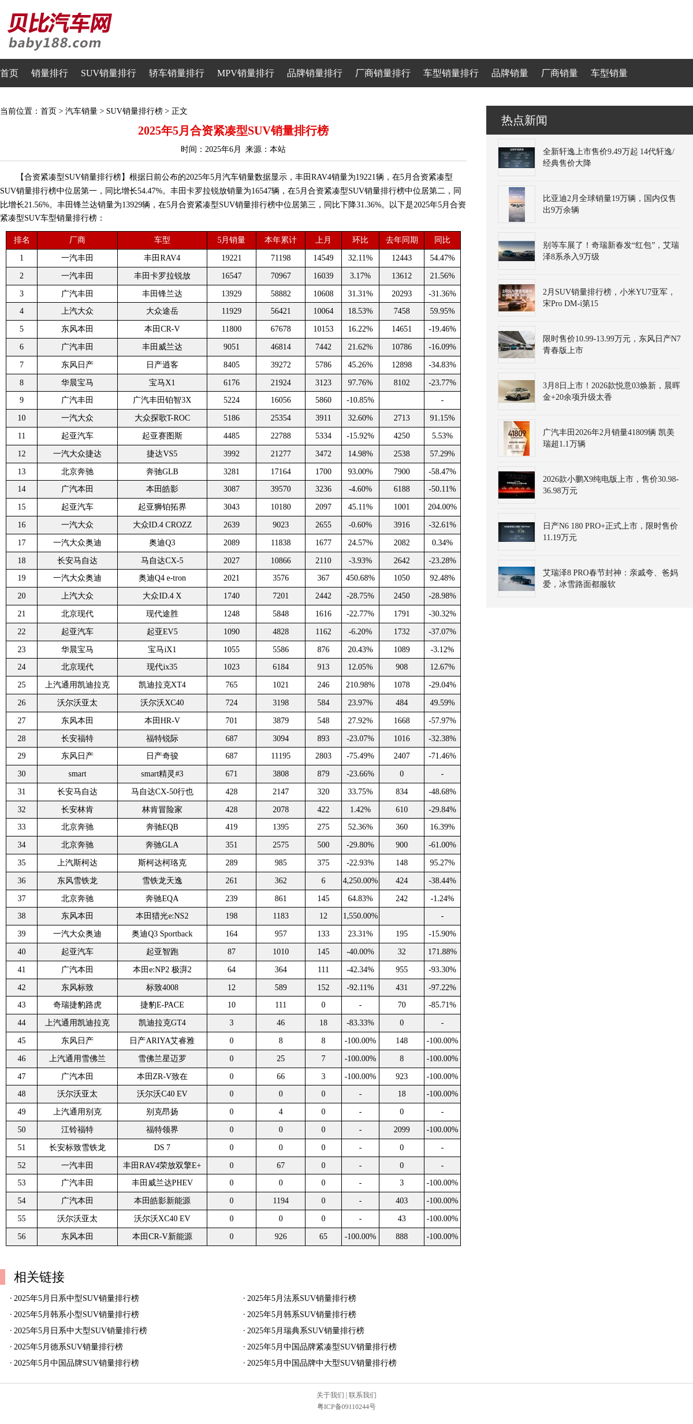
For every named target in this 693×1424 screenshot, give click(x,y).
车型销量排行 (451, 73)
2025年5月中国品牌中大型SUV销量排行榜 (322, 1363)
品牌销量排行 (314, 73)
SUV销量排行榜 (134, 111)
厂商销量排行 (383, 73)
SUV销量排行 (108, 73)
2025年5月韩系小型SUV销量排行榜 (76, 1314)
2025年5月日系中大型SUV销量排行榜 (80, 1330)
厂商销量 (559, 73)
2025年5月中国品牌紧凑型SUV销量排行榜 (322, 1347)
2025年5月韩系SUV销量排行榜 (301, 1314)
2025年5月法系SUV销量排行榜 (301, 1298)
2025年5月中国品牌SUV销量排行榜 (76, 1363)
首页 (9, 73)
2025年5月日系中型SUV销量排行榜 (76, 1298)
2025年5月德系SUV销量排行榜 (68, 1347)
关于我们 (330, 1395)
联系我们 (363, 1395)
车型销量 (609, 73)
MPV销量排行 (245, 73)
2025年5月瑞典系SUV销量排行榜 (305, 1330)
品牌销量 (509, 73)
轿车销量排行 (176, 73)
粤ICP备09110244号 (346, 1407)
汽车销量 (81, 111)
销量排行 (49, 73)
